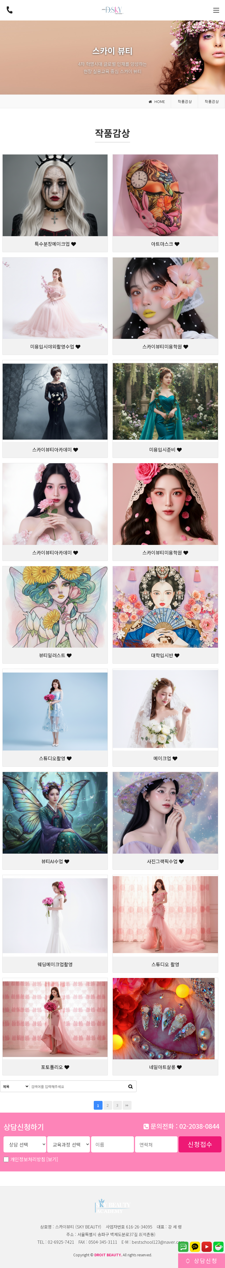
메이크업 (165, 758)
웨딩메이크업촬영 (55, 964)
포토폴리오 (55, 1066)
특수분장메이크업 (55, 243)
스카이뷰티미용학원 (165, 346)
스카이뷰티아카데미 (55, 449)
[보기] (52, 1159)
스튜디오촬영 (55, 758)
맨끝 (127, 1105)
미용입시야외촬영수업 (55, 346)
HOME (157, 101)
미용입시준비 (165, 449)
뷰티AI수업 (55, 861)
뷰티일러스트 (55, 655)
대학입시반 (165, 655)
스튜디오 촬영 (165, 964)
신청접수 (200, 1144)
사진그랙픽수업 (165, 861)
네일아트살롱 (165, 1066)
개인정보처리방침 (34, 1159)
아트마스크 (165, 243)
